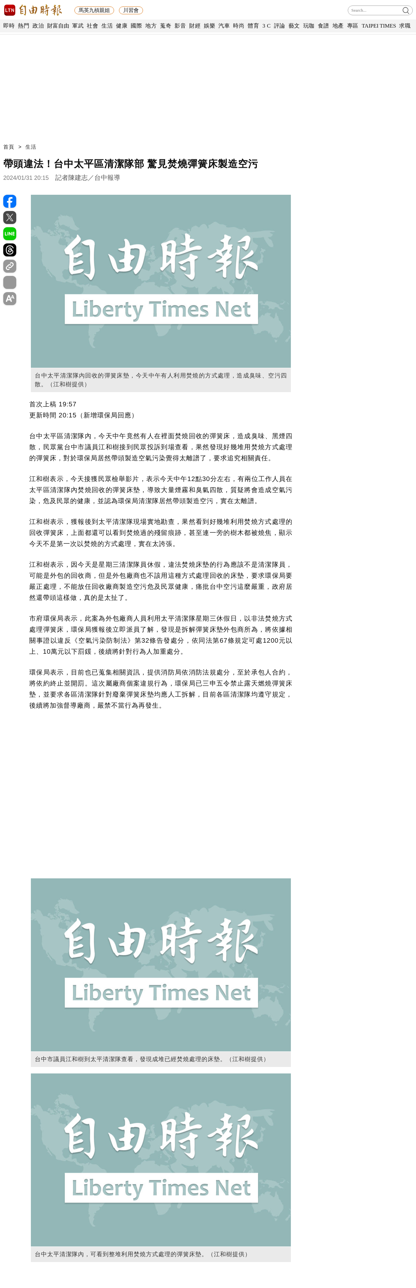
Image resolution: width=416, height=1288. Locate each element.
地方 (151, 26)
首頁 (8, 147)
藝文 (294, 26)
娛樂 (209, 26)
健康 (121, 26)
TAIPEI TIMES (379, 26)
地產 (338, 26)
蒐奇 (165, 26)
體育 (253, 26)
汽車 (224, 26)
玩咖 (309, 26)
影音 (180, 26)
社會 (92, 26)
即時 (9, 26)
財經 (195, 26)
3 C (266, 26)
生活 (107, 26)
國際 (136, 26)
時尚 (238, 26)
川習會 (131, 10)
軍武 (78, 26)
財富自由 (58, 26)
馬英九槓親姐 (94, 10)
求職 (404, 26)
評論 (279, 26)
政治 (38, 26)
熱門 (23, 26)
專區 (352, 26)
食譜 (323, 26)
